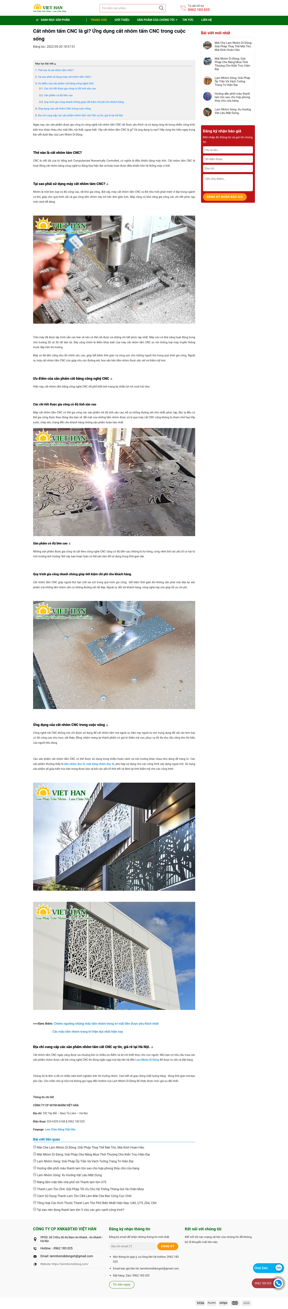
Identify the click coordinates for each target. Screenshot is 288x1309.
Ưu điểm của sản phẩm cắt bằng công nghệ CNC (66, 83)
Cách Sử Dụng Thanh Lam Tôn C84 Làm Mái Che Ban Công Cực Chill (82, 1196)
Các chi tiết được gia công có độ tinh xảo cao (70, 88)
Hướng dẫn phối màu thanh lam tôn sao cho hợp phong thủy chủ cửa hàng (86, 1168)
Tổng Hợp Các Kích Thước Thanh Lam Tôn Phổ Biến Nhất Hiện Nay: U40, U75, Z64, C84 (94, 1203)
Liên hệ (206, 20)
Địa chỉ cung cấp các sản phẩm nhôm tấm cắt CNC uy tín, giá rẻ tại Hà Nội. (81, 115)
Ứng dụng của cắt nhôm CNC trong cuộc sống (64, 108)
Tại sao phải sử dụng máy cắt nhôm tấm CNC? (64, 76)
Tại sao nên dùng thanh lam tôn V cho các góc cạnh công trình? (78, 1210)
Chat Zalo (261, 1268)
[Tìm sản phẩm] (133, 8)
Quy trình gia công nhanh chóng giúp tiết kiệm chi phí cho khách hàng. (84, 101)
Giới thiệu (122, 20)
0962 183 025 (199, 10)
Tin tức (187, 20)
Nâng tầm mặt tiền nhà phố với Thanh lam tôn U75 (69, 1182)
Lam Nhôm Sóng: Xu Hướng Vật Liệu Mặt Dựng (67, 1175)
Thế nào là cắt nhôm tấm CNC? (56, 70)
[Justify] (161, 8)
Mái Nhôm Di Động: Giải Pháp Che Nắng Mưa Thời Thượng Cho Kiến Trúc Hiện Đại (91, 1154)
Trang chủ (98, 20)
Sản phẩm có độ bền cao (58, 95)
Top (108, 184)
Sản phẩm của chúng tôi (156, 20)
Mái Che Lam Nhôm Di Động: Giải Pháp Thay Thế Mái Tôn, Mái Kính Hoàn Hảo (88, 1147)
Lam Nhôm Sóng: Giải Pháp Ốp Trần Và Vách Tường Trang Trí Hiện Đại (83, 1161)
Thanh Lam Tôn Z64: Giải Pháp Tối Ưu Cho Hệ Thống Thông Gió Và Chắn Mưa (88, 1189)
